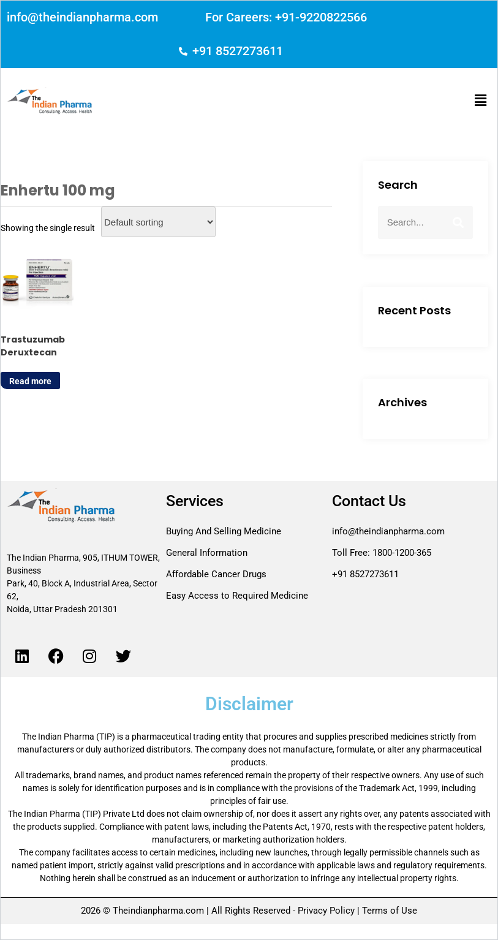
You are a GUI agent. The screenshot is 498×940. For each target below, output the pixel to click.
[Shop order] (158, 222)
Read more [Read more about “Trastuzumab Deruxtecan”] (30, 381)
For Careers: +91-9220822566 (286, 17)
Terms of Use (388, 910)
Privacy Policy (326, 910)
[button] (480, 101)
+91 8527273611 (237, 51)
